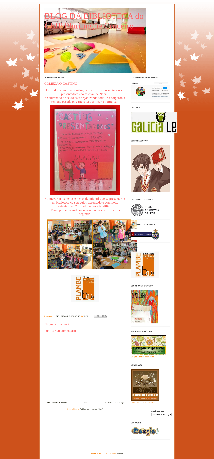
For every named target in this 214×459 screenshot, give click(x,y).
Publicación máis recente (56, 402)
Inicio (86, 402)
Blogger (120, 453)
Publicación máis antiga (114, 402)
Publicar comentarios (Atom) (91, 409)
